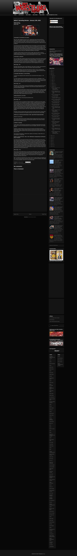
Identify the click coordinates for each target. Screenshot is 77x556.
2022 (17, 163)
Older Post (44, 214)
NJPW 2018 (52, 511)
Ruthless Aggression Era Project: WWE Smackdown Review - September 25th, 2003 (58, 217)
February (53, 84)
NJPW (51, 376)
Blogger (44, 553)
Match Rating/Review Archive (52, 14)
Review (51, 523)
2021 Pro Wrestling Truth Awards (52, 476)
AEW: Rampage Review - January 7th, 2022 (56, 114)
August (53, 75)
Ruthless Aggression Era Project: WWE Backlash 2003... (56, 129)
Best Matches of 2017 (52, 491)
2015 (52, 144)
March (53, 83)
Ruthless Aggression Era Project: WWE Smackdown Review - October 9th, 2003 (58, 180)
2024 (52, 71)
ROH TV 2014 (52, 428)
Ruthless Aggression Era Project (52, 357)
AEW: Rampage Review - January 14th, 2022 (56, 102)
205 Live (51, 409)
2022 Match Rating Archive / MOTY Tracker (56, 51)
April (52, 81)
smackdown (52, 546)
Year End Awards (51, 472)
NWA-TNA (51, 456)
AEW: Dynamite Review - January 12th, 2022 (56, 105)
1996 (50, 404)
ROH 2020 (51, 518)
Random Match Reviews (52, 402)
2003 (50, 365)
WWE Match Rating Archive (52, 536)
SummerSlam (52, 466)
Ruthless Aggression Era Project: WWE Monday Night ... (56, 92)
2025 (52, 70)
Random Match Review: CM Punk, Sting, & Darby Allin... (56, 122)
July (52, 77)
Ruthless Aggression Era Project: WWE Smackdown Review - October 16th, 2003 (58, 161)
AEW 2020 (51, 393)
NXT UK (51, 460)
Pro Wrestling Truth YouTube (54, 317)
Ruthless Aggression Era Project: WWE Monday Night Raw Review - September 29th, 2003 (58, 208)
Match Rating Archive (52, 454)
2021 (52, 135)
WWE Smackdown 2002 (52, 388)
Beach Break (52, 488)
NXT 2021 (51, 458)
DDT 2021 (51, 493)
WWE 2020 (51, 395)
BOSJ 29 (51, 423)
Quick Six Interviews (51, 463)
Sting (50, 527)
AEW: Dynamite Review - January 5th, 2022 (56, 116)
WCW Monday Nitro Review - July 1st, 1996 (58, 235)
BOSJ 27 (51, 486)
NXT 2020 (51, 442)
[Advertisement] (30, 203)
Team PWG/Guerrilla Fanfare (55, 321)
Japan (51, 506)
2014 (52, 146)
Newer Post (16, 214)
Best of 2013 (42, 14)
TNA (50, 430)
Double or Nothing (51, 495)
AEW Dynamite (52, 363)
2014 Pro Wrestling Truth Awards (52, 435)
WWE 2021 (51, 415)
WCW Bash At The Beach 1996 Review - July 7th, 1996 (58, 152)
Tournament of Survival (52, 530)
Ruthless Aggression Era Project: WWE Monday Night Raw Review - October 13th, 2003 (58, 171)
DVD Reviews (21, 14)
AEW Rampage (51, 385)
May (52, 80)
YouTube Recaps (51, 542)
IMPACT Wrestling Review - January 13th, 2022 (56, 100)
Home (15, 14)
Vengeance (51, 533)
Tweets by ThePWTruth (54, 245)
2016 (52, 143)
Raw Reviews (52, 522)
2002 (50, 432)
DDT (50, 449)
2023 (52, 73)
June (53, 78)
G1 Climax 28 (52, 500)
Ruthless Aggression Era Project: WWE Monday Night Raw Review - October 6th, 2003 (58, 199)
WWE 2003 (51, 374)
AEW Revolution (51, 483)
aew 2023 (51, 474)
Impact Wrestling (21, 163)
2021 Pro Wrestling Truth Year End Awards (56, 95)
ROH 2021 (51, 520)
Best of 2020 (28, 14)
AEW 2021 (51, 367)
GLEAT (51, 502)
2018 (52, 140)
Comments (52, 22)
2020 (52, 137)
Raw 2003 (51, 372)
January (53, 86)
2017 (52, 141)
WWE (51, 411)
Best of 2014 (35, 14)
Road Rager (52, 525)
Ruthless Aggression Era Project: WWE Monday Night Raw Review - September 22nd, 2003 (58, 227)
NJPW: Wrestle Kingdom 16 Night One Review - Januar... (56, 119)
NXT (50, 425)
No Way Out (52, 514)
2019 (52, 138)
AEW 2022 (51, 382)
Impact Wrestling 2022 (27, 163)
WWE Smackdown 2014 (52, 539)
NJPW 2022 (52, 413)
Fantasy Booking (51, 498)
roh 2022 (51, 544)
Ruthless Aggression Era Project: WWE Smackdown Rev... (56, 88)
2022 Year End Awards (52, 480)
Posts (51, 20)
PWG (50, 516)
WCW (51, 406)
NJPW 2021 (52, 421)
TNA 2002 (51, 444)
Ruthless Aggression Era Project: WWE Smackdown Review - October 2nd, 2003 (58, 189)
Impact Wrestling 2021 (52, 504)
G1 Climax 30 (52, 397)
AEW (50, 361)
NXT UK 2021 (52, 513)
